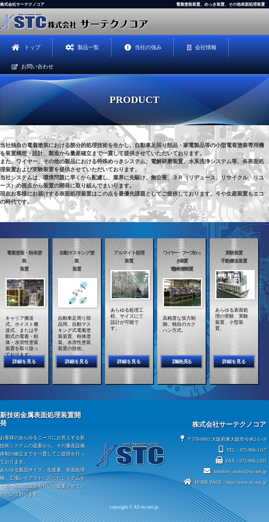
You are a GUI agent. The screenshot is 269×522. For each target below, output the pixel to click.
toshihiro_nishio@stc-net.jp (235, 470)
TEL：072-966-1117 (242, 449)
